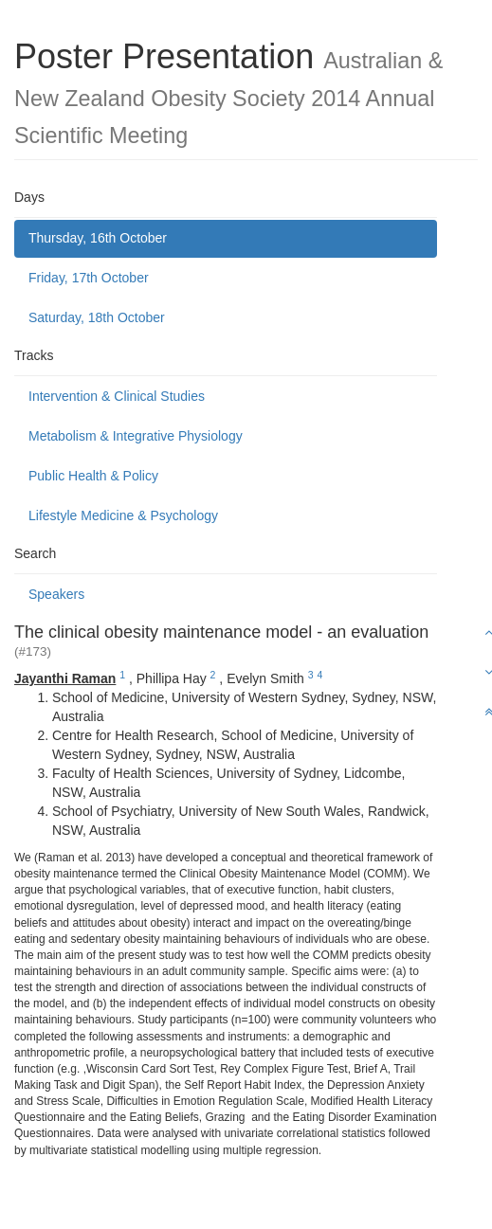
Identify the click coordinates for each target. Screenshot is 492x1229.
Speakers (56, 594)
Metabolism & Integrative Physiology (135, 435)
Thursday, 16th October (97, 237)
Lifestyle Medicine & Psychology (123, 515)
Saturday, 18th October (96, 317)
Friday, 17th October (88, 277)
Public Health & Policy (93, 475)
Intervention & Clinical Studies (116, 396)
